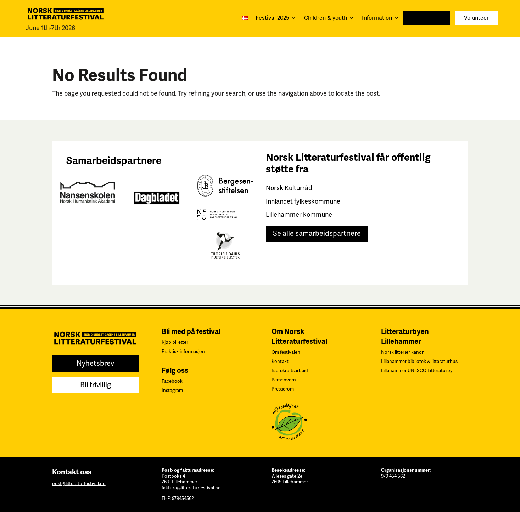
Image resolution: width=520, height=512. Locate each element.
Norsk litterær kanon (403, 352)
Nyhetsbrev (95, 363)
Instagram (172, 390)
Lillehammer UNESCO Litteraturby (416, 371)
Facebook (172, 381)
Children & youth (325, 18)
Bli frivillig (95, 385)
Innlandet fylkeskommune (303, 201)
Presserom (283, 389)
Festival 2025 (272, 18)
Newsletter (426, 18)
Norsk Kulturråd (289, 188)
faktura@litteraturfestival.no (191, 488)
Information (377, 18)
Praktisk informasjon (183, 351)
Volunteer (476, 18)
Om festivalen (286, 352)
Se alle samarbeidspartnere (317, 233)
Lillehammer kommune (299, 214)
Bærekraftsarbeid (290, 371)
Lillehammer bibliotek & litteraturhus (419, 361)
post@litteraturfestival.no (79, 484)
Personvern (284, 380)
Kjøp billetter (175, 342)
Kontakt (280, 361)
